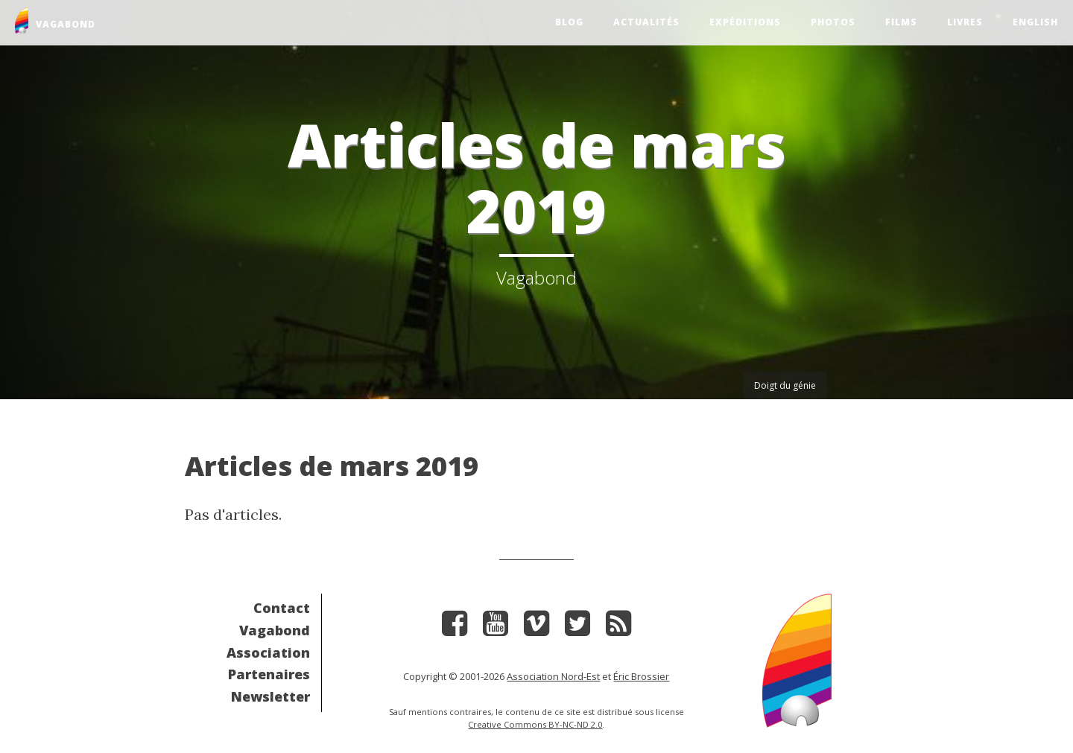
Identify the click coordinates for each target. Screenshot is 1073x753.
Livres (965, 22)
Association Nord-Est (553, 676)
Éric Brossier (641, 676)
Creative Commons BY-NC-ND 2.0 (535, 724)
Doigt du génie (785, 385)
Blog (569, 22)
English (1035, 22)
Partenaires (269, 674)
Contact (281, 608)
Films (901, 22)
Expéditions (745, 22)
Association (268, 652)
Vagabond (274, 630)
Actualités (646, 22)
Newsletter (270, 696)
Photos (833, 22)
